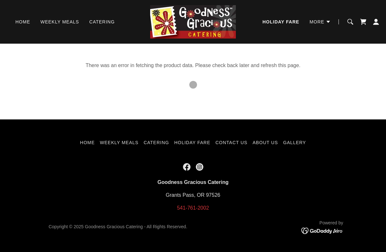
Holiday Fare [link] (280, 21)
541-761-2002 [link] (193, 208)
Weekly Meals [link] (59, 21)
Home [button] (87, 142)
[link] (193, 21)
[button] (320, 22)
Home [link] (22, 21)
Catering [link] (102, 21)
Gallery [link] (294, 142)
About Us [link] (265, 142)
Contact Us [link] (231, 142)
